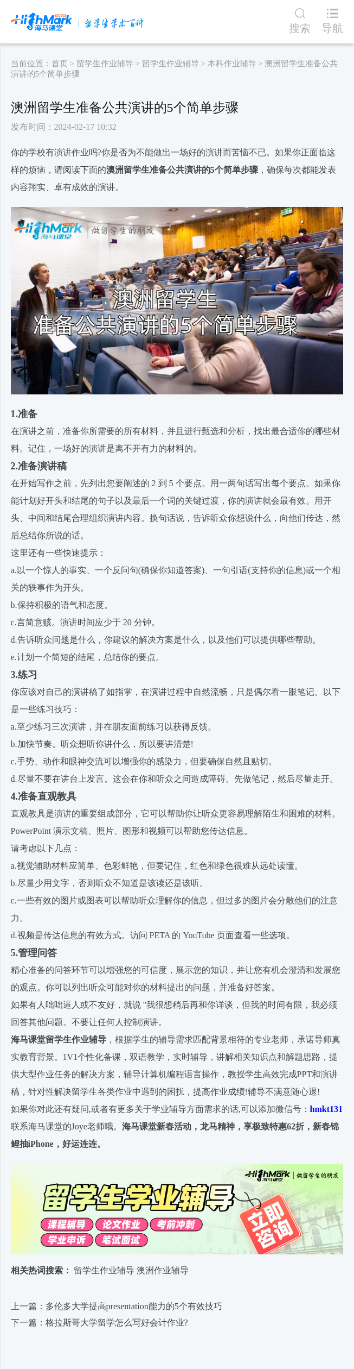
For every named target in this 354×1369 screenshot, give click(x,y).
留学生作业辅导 (104, 63)
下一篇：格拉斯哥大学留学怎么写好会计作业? (99, 1322)
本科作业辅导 (232, 63)
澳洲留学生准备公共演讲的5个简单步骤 (182, 169)
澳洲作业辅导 (163, 1270)
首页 (60, 63)
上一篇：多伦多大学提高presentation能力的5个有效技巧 (116, 1306)
